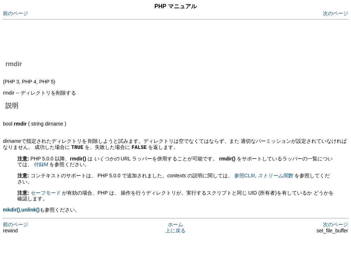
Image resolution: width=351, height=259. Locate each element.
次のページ (335, 13)
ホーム (175, 224)
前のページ (15, 13)
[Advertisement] (134, 39)
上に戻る (175, 230)
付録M (41, 164)
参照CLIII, (263, 175)
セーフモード (46, 192)
